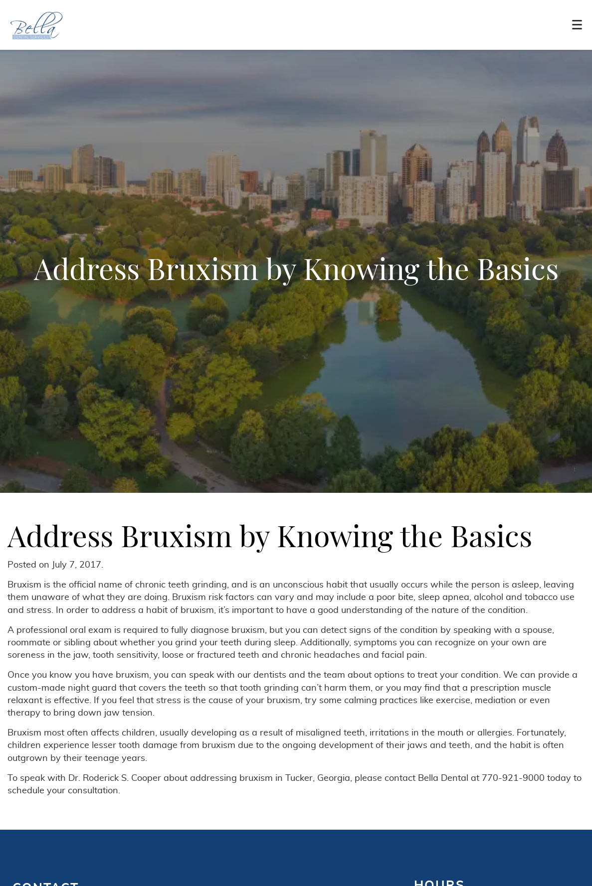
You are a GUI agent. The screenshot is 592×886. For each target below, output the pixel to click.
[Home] (36, 25)
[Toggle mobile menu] (577, 24)
